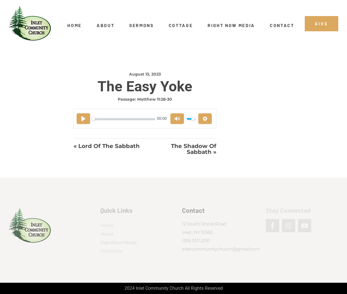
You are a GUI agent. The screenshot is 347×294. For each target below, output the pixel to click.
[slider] (123, 118)
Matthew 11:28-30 (154, 99)
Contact (282, 25)
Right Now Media (231, 25)
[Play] (83, 118)
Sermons (141, 25)
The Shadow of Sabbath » (193, 149)
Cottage (181, 25)
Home (74, 25)
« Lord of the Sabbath (107, 146)
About (105, 25)
